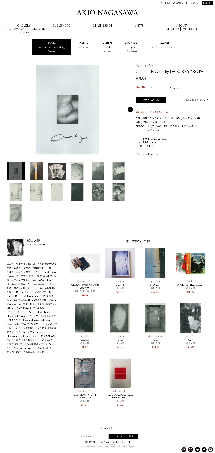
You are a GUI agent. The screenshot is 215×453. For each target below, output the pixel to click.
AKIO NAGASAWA (107, 12)
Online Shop (103, 26)
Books (52, 42)
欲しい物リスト (180, 3)
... (181, 88)
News (139, 26)
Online (24, 32)
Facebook (204, 449)
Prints (83, 42)
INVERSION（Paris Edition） (191, 285)
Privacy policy (108, 428)
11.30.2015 (155, 285)
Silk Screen (83, 47)
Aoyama (19, 29)
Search (164, 42)
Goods (107, 47)
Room (155, 340)
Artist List (132, 51)
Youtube (210, 449)
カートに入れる (151, 100)
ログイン (194, 3)
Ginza (7, 29)
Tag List (132, 47)
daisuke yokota (150, 154)
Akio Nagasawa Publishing (51, 47)
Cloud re (85, 340)
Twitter (197, 449)
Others (51, 51)
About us (172, 29)
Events (107, 51)
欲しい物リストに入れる (197, 100)
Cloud (120, 340)
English (207, 3)
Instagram (183, 449)
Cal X (190, 340)
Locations (189, 29)
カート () (165, 3)
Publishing (61, 26)
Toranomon (36, 29)
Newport (120, 285)
